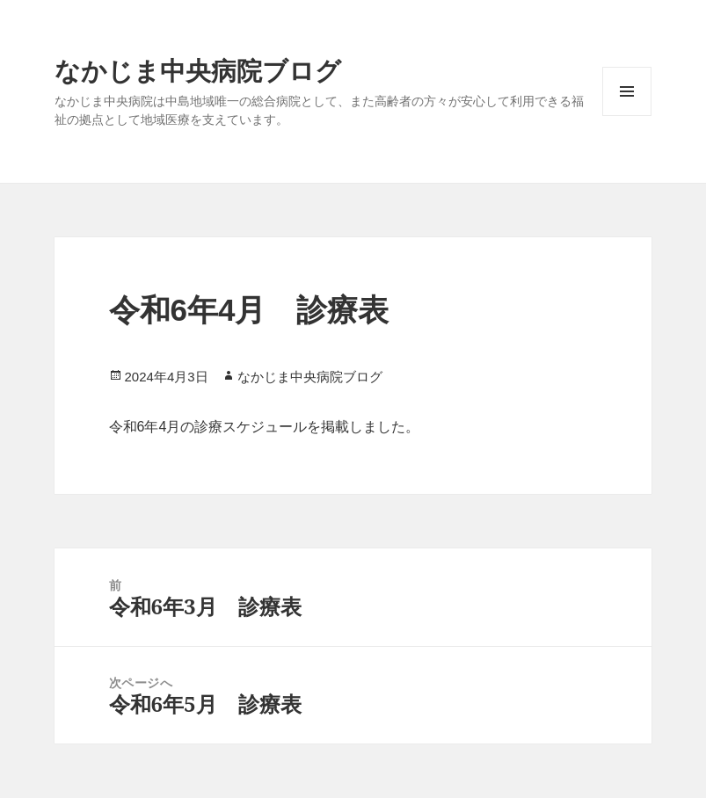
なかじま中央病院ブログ (198, 70)
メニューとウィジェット (626, 91)
